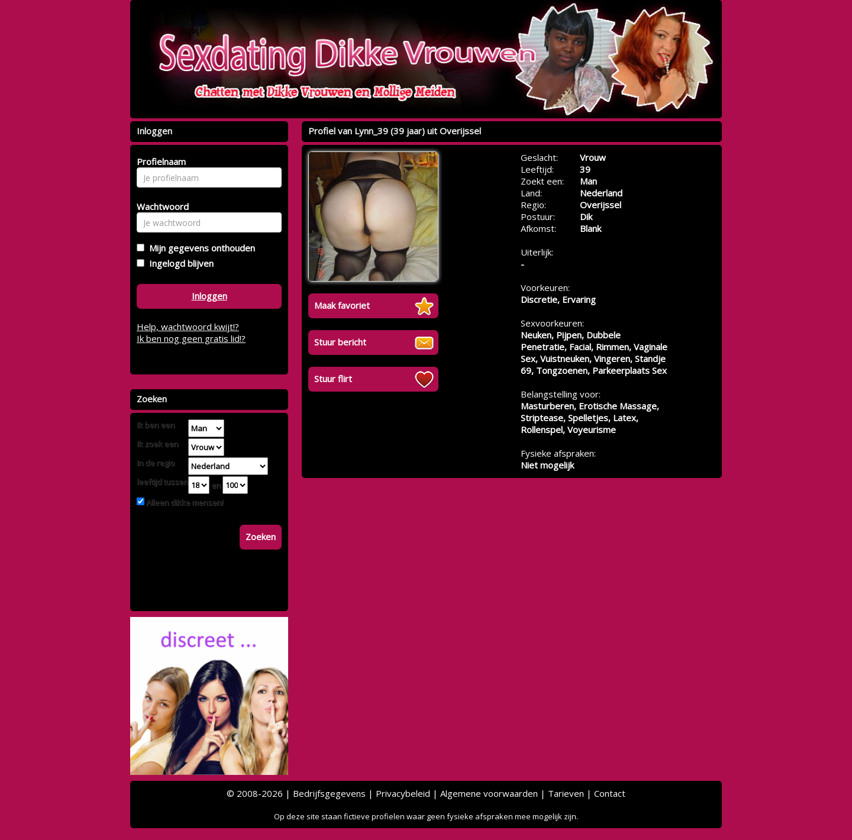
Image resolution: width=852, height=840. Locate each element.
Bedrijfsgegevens (329, 793)
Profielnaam (159, 161)
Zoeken (261, 536)
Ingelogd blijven (179, 263)
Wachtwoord (159, 206)
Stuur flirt (333, 379)
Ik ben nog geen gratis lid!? (191, 338)
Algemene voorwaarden (489, 793)
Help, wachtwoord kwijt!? (188, 326)
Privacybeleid (403, 793)
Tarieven (566, 793)
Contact (609, 793)
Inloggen (209, 296)
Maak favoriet (342, 305)
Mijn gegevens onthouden (199, 248)
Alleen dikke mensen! (183, 502)
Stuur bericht (340, 342)
